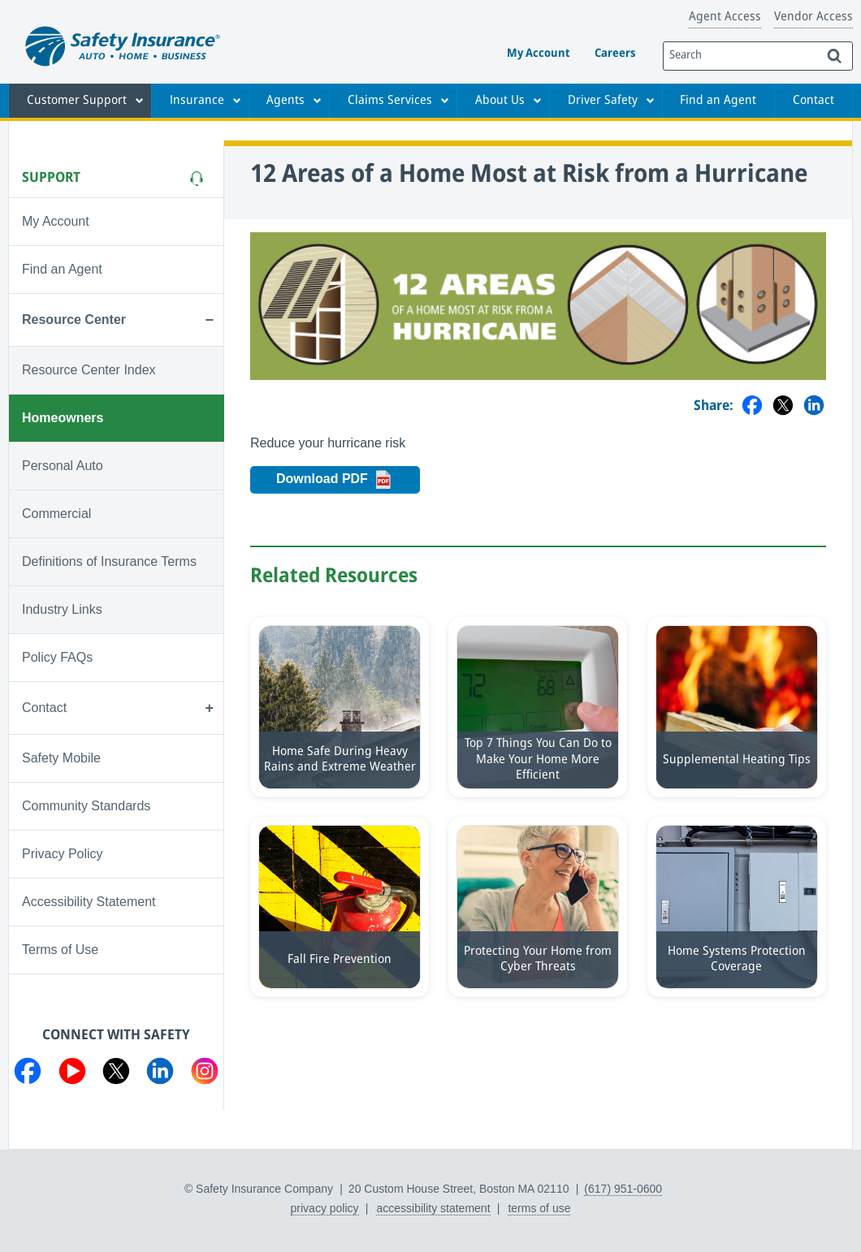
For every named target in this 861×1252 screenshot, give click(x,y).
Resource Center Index (89, 370)
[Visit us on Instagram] (204, 1074)
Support (51, 178)
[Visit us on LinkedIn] (160, 1074)
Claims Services (390, 100)
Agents (285, 100)
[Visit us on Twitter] (116, 1074)
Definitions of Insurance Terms (109, 561)
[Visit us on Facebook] (27, 1074)
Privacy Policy (62, 854)
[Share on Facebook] (752, 406)
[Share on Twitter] (783, 406)
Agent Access (725, 17)
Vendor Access (813, 17)
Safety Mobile (61, 758)
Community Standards (86, 806)
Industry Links (62, 609)
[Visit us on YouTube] (72, 1074)
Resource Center (74, 319)
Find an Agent (718, 100)
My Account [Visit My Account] (55, 221)
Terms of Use (60, 949)
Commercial (56, 513)
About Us (500, 100)
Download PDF (348, 480)
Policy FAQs (57, 657)
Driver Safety (603, 100)
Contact (813, 100)
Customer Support (77, 100)
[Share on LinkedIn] (814, 406)
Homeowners (62, 418)
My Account (538, 54)
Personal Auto (62, 466)
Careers (615, 54)
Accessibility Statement (89, 902)
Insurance (197, 100)
